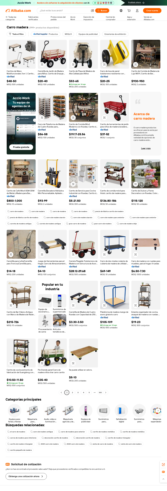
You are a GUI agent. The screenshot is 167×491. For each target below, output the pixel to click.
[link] (163, 464)
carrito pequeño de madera (19, 450)
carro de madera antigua (41, 432)
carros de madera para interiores (21, 438)
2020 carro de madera (48, 444)
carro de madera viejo (127, 224)
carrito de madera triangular (117, 438)
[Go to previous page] (61, 392)
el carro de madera (16, 432)
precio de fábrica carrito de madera (108, 211)
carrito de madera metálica (102, 432)
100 (100, 392)
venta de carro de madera (101, 444)
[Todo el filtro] (16, 34)
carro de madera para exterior (111, 217)
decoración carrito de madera (55, 438)
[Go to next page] (105, 392)
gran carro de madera (76, 224)
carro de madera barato (54, 217)
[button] (92, 10)
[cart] (129, 11)
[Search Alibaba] (64, 10)
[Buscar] (102, 10)
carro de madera (15, 211)
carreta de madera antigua (19, 224)
